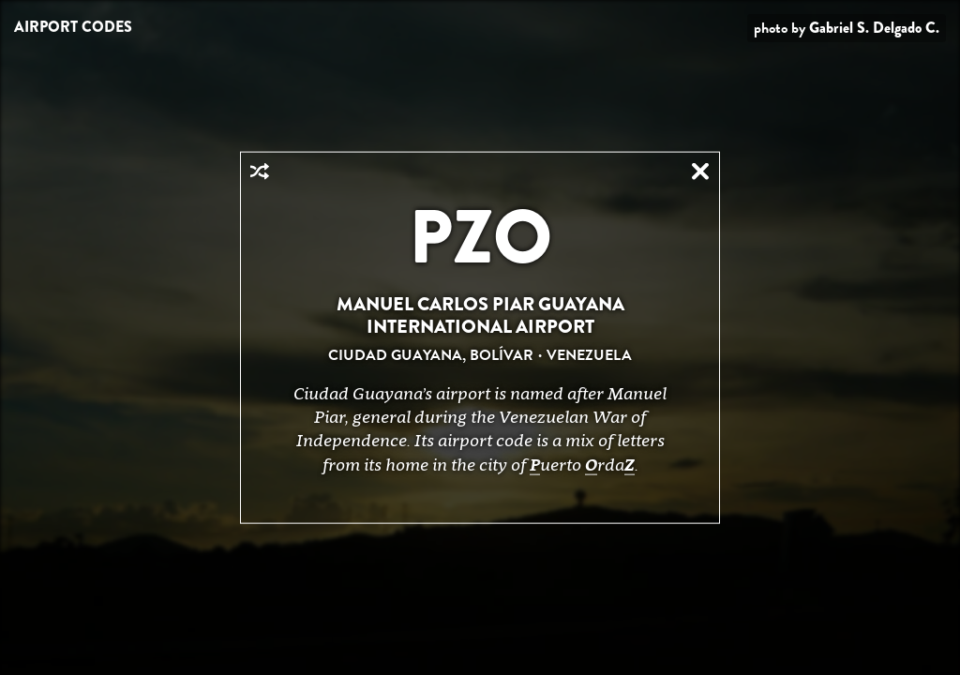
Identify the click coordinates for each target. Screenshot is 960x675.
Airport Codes (73, 27)
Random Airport (259, 171)
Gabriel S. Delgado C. (874, 27)
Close (700, 171)
